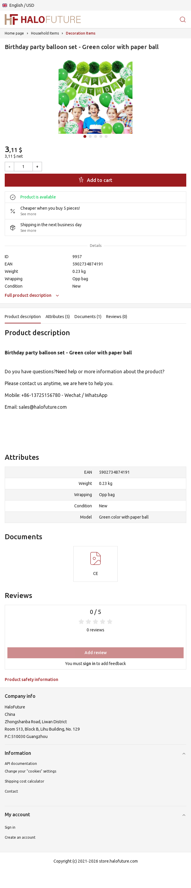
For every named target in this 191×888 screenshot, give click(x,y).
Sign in (10, 827)
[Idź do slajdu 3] (95, 136)
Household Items (45, 33)
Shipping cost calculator (24, 781)
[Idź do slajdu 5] (106, 136)
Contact (11, 791)
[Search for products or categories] (182, 19)
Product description (23, 316)
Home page (14, 33)
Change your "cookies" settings (30, 771)
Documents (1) (88, 316)
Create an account (20, 837)
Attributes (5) (58, 316)
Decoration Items (81, 33)
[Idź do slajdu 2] (90, 136)
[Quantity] (23, 166)
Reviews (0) (116, 316)
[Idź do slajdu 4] (100, 136)
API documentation (21, 763)
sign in (89, 663)
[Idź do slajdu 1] (84, 136)
